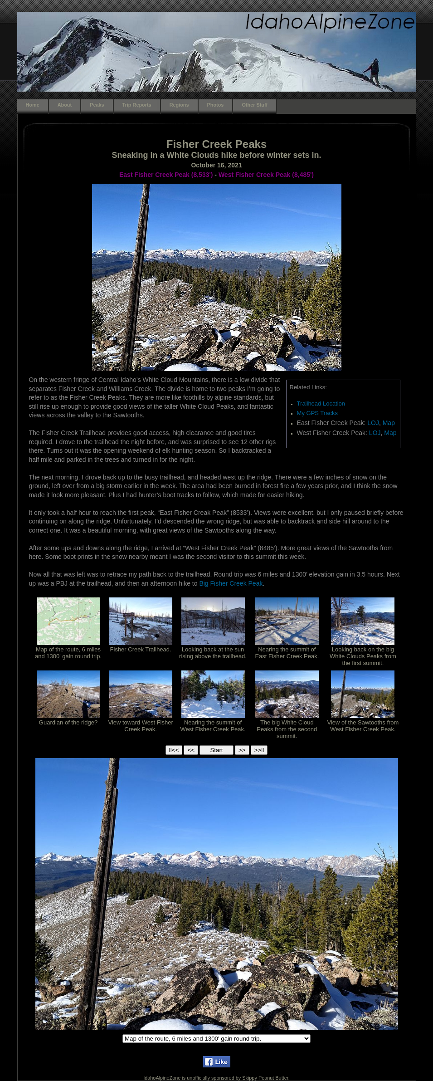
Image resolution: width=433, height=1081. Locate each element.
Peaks (97, 105)
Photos (215, 105)
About (65, 105)
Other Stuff (255, 105)
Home (32, 105)
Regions (179, 105)
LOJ (373, 422)
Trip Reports (136, 105)
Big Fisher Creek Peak (231, 583)
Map (389, 422)
